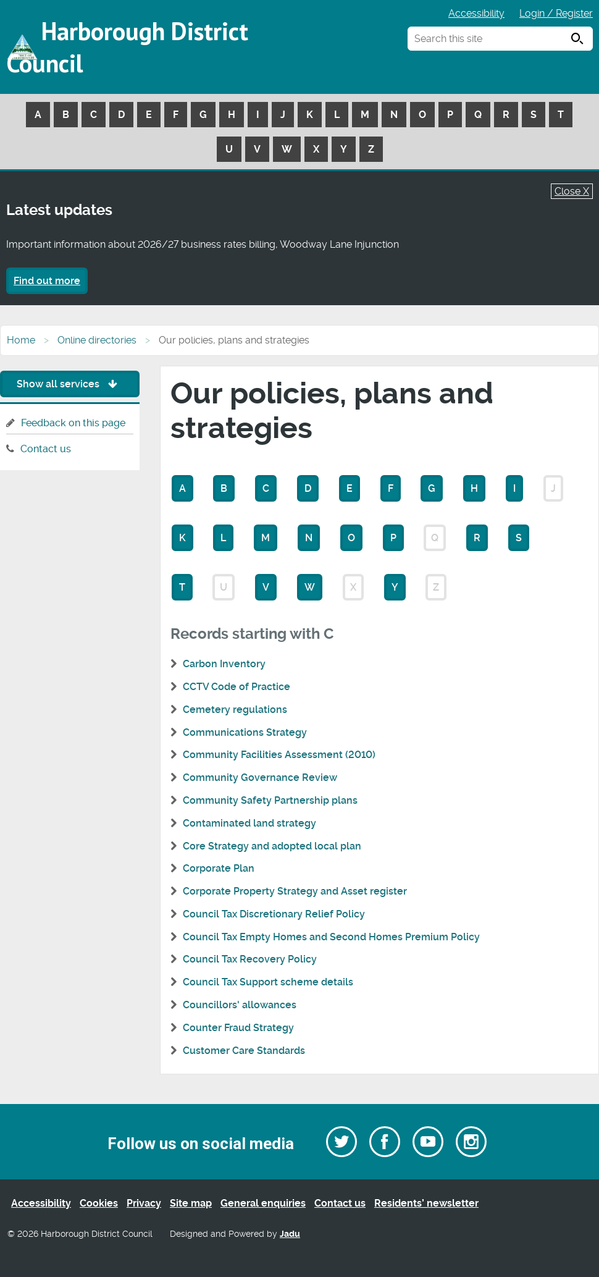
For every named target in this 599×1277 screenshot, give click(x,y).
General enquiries (263, 1203)
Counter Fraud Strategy (238, 1028)
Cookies (99, 1203)
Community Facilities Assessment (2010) (279, 755)
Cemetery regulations (235, 709)
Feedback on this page (73, 423)
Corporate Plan (218, 868)
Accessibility (476, 13)
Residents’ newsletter (426, 1203)
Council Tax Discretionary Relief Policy (274, 914)
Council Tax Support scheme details (268, 982)
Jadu (290, 1234)
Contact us (45, 449)
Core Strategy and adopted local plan (272, 846)
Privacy (144, 1203)
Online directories (96, 340)
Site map (191, 1203)
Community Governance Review (260, 777)
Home (21, 340)
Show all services (70, 384)
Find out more (47, 281)
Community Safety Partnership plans (270, 800)
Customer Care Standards (244, 1050)
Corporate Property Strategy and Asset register (295, 891)
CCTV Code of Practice (236, 687)
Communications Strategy (245, 732)
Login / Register (556, 13)
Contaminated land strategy (249, 823)
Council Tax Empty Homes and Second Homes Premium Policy (331, 937)
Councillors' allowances (239, 1005)
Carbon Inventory (224, 664)
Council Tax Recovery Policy (250, 959)
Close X (572, 191)
